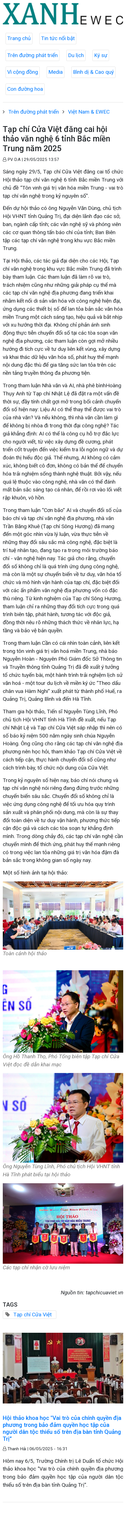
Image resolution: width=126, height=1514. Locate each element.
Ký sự (100, 55)
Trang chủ (19, 38)
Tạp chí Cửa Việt (32, 1314)
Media (55, 72)
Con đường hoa (25, 89)
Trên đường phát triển (32, 55)
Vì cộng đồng (22, 72)
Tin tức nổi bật (58, 38)
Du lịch (76, 55)
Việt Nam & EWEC (89, 112)
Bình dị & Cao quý (93, 72)
